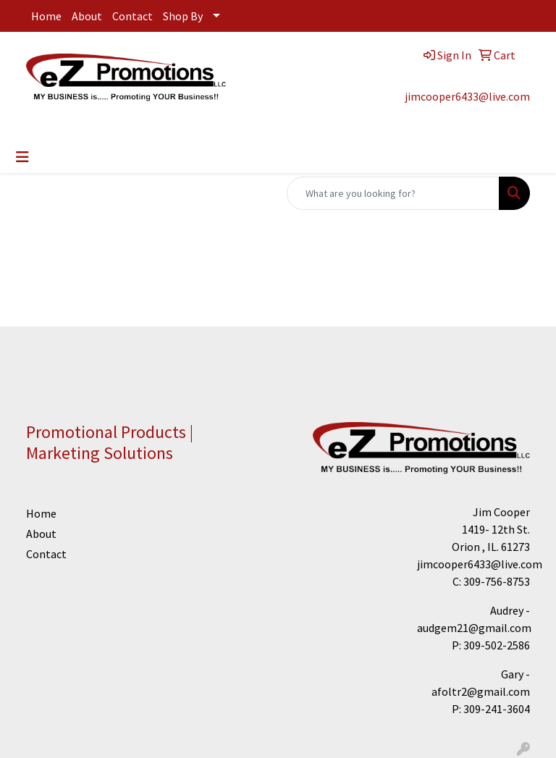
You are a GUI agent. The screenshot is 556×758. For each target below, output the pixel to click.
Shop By (183, 16)
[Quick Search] (393, 193)
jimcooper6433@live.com (467, 96)
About (87, 16)
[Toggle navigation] (22, 157)
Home (46, 16)
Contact (132, 16)
